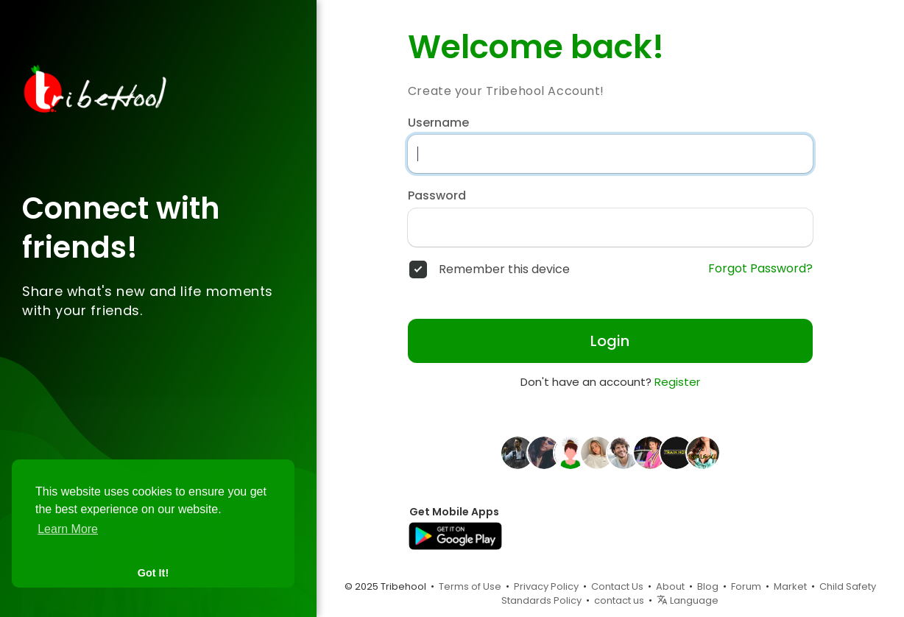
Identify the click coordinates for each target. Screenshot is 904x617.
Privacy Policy (546, 586)
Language (687, 600)
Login (609, 341)
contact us (619, 600)
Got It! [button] (153, 573)
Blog (707, 586)
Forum (746, 586)
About (670, 586)
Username (438, 123)
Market (790, 586)
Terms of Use (470, 586)
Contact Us (617, 586)
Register (677, 381)
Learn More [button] (68, 529)
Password (437, 196)
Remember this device (504, 269)
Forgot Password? (760, 269)
